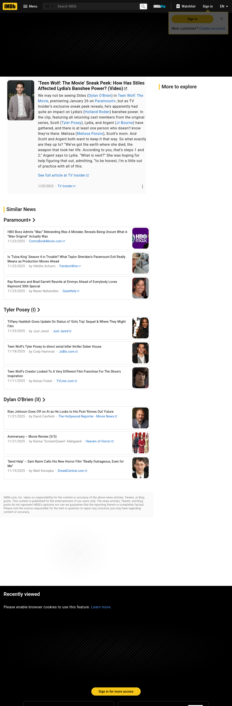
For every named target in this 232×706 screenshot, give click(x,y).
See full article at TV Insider (63, 175)
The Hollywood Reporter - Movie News (87, 416)
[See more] (142, 186)
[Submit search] (143, 6)
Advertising (56, 676)
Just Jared (62, 331)
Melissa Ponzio (90, 133)
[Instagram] (54, 651)
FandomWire (70, 266)
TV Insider (66, 186)
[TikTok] (39, 651)
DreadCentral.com (72, 471)
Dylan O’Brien (100, 95)
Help (49, 667)
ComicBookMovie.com (47, 241)
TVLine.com (66, 381)
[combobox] (95, 6)
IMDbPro (98, 667)
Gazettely (71, 291)
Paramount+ (105, 101)
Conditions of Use (109, 676)
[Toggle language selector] (223, 6)
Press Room (27, 676)
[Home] (10, 6)
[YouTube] (83, 651)
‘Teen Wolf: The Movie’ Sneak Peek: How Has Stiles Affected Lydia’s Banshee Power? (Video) (91, 85)
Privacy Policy (143, 676)
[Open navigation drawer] (30, 6)
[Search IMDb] (95, 6)
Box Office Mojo (130, 667)
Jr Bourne (124, 123)
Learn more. (101, 542)
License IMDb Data (170, 667)
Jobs (80, 676)
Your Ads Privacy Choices (193, 676)
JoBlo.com (68, 351)
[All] (49, 6)
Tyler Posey (71, 123)
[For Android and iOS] (195, 647)
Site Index (72, 667)
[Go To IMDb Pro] (159, 6)
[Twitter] (68, 651)
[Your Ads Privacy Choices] (165, 676)
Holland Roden (97, 112)
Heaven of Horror (100, 441)
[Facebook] (97, 651)
